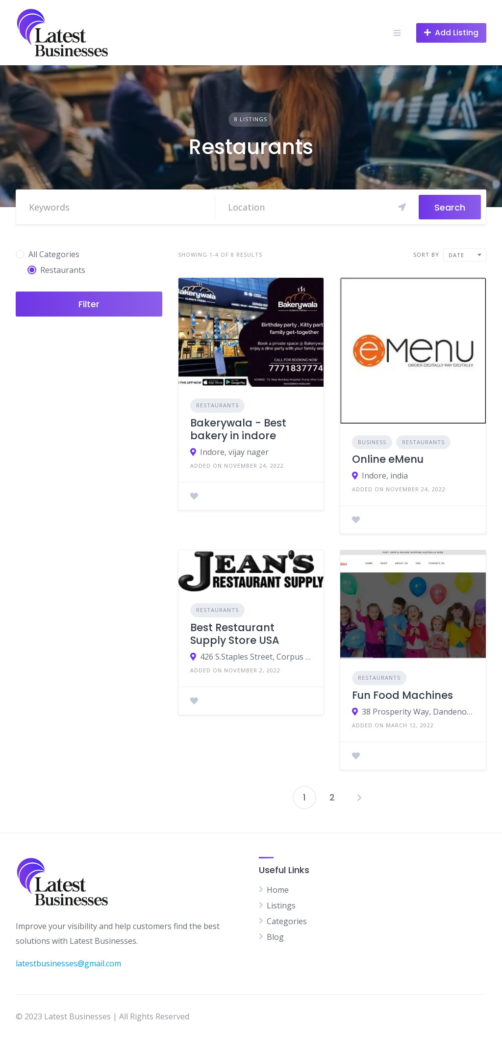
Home (278, 889)
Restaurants (217, 405)
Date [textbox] (456, 255)
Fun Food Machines (402, 695)
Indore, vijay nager (234, 452)
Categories (287, 921)
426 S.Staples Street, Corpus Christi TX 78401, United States (256, 656)
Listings (281, 905)
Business (372, 442)
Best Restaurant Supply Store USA (234, 633)
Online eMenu (388, 459)
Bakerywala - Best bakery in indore (238, 429)
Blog (275, 937)
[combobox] (464, 255)
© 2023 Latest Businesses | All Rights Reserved (102, 1016)
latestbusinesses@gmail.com (68, 963)
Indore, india (385, 475)
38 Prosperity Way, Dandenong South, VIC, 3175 (418, 711)
